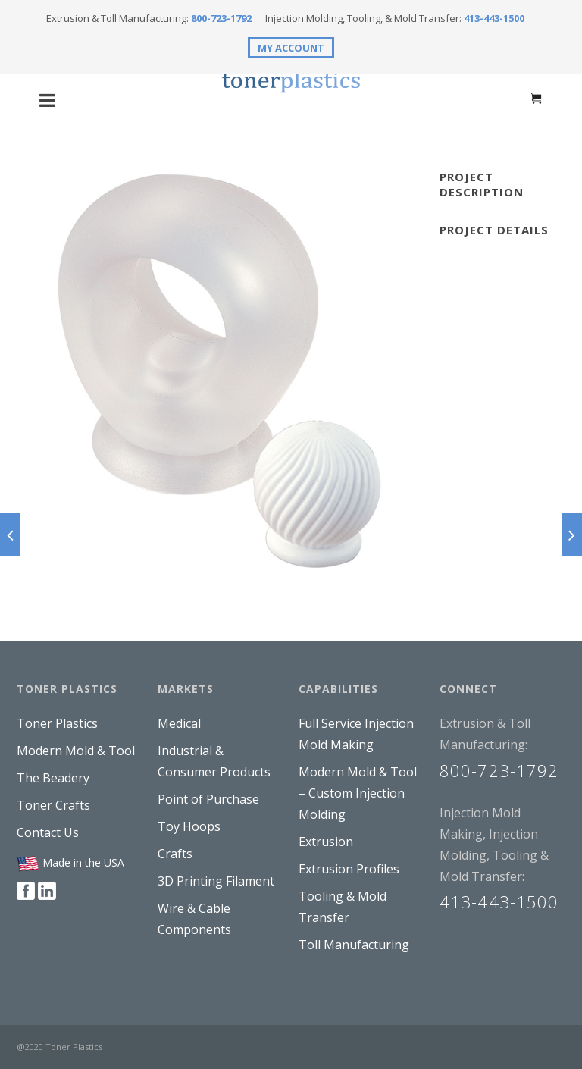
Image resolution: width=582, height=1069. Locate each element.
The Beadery (53, 778)
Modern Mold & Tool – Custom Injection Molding (358, 793)
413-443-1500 (494, 18)
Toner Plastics (57, 723)
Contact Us (48, 832)
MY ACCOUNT (291, 48)
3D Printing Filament (216, 881)
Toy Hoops (189, 826)
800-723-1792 (221, 18)
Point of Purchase (208, 799)
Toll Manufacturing (354, 944)
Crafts (175, 853)
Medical (179, 723)
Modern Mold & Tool (76, 750)
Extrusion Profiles (349, 869)
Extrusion (326, 841)
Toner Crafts (53, 805)
